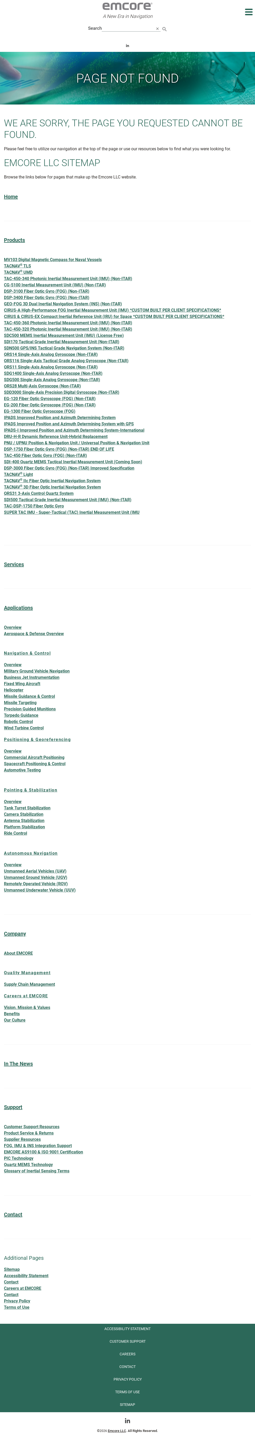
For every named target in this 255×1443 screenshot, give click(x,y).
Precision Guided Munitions (30, 708)
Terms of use (127, 1392)
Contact (13, 1214)
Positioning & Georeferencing (37, 739)
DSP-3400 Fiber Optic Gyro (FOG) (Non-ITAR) (46, 297)
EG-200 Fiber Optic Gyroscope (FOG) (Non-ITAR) (50, 404)
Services (14, 564)
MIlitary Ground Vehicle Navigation (37, 671)
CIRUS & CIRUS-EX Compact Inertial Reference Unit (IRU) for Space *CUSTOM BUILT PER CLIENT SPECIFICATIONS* (114, 316)
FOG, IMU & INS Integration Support (38, 1145)
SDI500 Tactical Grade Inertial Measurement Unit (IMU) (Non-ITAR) (67, 499)
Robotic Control (18, 721)
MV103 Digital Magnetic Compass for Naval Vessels (53, 259)
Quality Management (27, 972)
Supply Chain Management (29, 984)
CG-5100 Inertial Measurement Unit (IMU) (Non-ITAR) (55, 284)
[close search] (157, 28)
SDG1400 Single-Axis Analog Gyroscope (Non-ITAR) (53, 373)
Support (13, 1107)
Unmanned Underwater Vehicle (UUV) (40, 890)
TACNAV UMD (18, 272)
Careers (127, 1354)
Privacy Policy (17, 1300)
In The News (18, 1064)
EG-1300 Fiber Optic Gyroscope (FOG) (39, 411)
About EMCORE (18, 953)
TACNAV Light (18, 474)
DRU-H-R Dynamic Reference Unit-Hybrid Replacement (56, 436)
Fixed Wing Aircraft (22, 683)
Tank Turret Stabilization (27, 807)
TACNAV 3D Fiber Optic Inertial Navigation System (52, 487)
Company (15, 934)
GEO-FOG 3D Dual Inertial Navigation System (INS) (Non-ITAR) (63, 303)
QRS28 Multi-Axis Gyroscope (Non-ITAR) (42, 386)
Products (14, 240)
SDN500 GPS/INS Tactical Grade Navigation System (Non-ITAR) (64, 348)
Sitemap (12, 1269)
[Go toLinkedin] (127, 1420)
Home (11, 196)
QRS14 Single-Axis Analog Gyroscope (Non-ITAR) (51, 354)
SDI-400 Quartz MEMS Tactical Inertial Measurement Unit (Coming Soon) (73, 461)
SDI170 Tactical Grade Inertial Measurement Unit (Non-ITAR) (61, 341)
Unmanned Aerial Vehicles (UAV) (35, 871)
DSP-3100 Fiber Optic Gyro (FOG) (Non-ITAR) (46, 291)
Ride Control (15, 833)
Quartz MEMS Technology (28, 1164)
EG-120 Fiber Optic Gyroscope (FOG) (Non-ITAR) (50, 398)
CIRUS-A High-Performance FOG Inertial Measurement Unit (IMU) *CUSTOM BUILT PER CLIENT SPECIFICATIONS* (112, 310)
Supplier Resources (22, 1139)
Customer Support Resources (31, 1126)
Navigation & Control (27, 653)
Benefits (12, 1013)
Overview (15, 627)
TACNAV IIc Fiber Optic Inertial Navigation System (52, 480)
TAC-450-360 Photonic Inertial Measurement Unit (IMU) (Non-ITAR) (68, 322)
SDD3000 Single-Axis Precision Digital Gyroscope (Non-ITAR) (61, 392)
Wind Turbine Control (24, 727)
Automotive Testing (22, 770)
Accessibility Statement (26, 1275)
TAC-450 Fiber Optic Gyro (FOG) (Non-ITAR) (45, 455)
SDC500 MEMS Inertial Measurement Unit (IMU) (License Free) (64, 335)
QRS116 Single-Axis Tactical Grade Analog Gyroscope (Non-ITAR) (66, 360)
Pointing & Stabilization (30, 790)
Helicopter (13, 690)
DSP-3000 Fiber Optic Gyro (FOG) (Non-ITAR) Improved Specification (69, 468)
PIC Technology (18, 1158)
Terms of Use (16, 1307)
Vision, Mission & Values (27, 1007)
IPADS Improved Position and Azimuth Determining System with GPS (69, 423)
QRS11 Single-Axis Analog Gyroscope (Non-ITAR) (51, 367)
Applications (18, 608)
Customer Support (128, 1341)
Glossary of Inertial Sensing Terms (36, 1170)
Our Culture (15, 1020)
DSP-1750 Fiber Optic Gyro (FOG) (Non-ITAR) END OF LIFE (59, 449)
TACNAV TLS (17, 265)
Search (95, 28)
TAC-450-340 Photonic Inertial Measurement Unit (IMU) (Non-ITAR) (68, 278)
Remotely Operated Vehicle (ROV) (36, 883)
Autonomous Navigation (31, 853)
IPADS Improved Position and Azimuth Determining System (60, 417)
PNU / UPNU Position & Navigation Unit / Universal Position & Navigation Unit (76, 442)
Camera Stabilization (23, 814)
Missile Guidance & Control (29, 696)
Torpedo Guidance (21, 715)
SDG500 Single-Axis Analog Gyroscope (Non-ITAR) (52, 379)
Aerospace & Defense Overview (34, 633)
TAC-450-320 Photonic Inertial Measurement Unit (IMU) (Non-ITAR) (68, 329)
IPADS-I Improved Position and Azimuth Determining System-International (74, 430)
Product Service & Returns (29, 1133)
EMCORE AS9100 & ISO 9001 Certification (43, 1152)
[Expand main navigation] (248, 11)
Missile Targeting (20, 702)
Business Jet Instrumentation (31, 677)
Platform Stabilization (24, 826)
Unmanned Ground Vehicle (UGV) (35, 877)
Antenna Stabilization (24, 820)
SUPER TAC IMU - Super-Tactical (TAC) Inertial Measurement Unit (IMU (72, 512)
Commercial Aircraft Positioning (34, 757)
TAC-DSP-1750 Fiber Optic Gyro (34, 506)
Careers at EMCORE (26, 995)
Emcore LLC (117, 1431)
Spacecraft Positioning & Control (34, 763)
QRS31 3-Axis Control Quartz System (39, 493)
